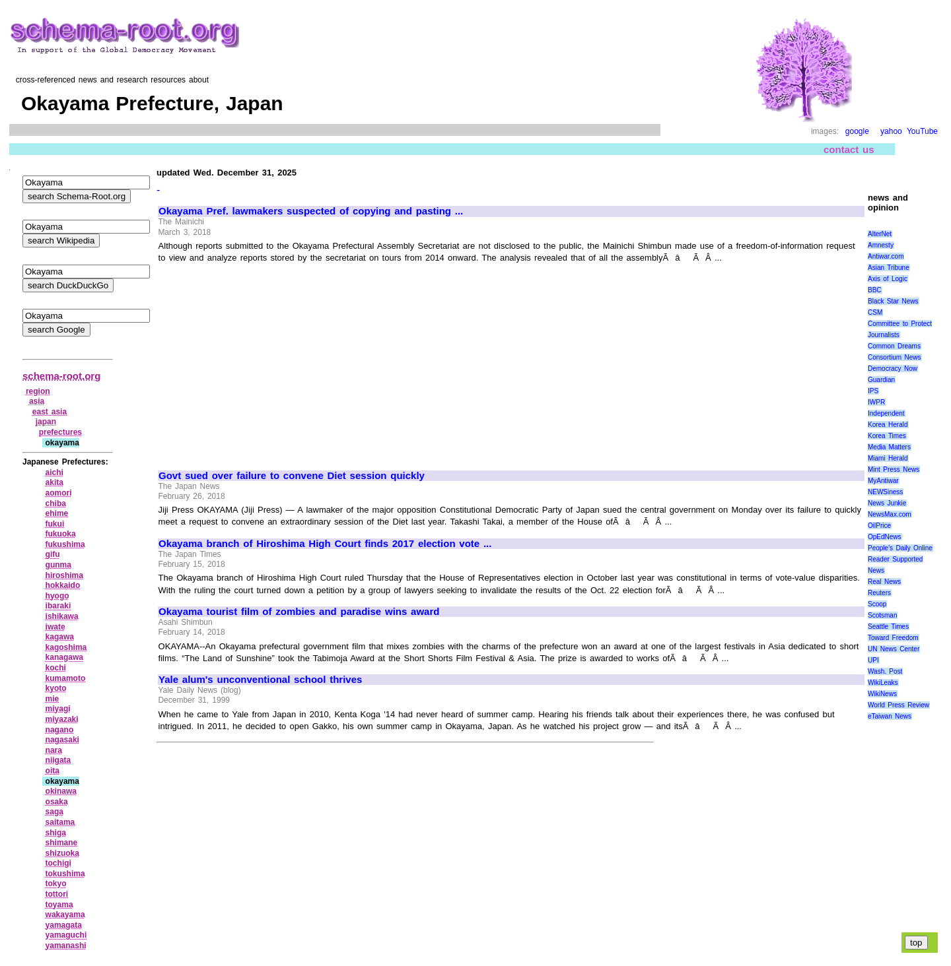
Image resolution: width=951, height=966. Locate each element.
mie (52, 698)
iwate (55, 626)
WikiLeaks (883, 682)
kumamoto (66, 678)
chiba (56, 503)
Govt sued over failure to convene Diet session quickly (291, 475)
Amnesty (881, 245)
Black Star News (893, 301)
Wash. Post (885, 671)
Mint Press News (893, 469)
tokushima (65, 873)
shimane (62, 842)
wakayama (65, 914)
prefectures (60, 432)
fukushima (65, 544)
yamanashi (66, 945)
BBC (875, 290)
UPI (873, 660)
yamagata (64, 925)
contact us (849, 149)
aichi (54, 472)
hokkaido (63, 585)
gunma (58, 564)
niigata (58, 760)
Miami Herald (888, 458)
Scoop (877, 604)
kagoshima (66, 647)
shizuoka (62, 853)
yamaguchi (66, 935)
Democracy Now (892, 368)
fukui (55, 524)
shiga (56, 832)
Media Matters (889, 447)
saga (54, 811)
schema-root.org (61, 375)
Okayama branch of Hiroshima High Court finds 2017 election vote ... (324, 543)
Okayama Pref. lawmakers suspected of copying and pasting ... (310, 211)
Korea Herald (888, 424)
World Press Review (898, 705)
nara (54, 750)
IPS (873, 391)
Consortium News (894, 357)
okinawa (61, 791)
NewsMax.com (889, 514)
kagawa (60, 636)
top (916, 943)
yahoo (891, 131)
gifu (53, 554)
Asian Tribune (888, 267)
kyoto (56, 688)
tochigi (58, 863)
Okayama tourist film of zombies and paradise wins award (298, 611)
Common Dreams (894, 346)
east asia (49, 411)
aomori (59, 493)
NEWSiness (885, 492)
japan (46, 421)
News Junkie (887, 503)
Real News (884, 581)
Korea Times (887, 435)
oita (52, 770)
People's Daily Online (900, 548)
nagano (60, 729)
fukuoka (61, 533)
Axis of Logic (887, 278)
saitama (60, 822)
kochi (56, 667)
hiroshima (64, 575)
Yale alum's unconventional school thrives (260, 679)
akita (54, 482)
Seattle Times (888, 626)
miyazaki (62, 719)
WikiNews (882, 693)
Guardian (881, 379)
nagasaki (62, 739)
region (38, 391)
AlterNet (880, 234)
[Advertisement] (269, 361)
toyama (59, 904)
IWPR (876, 402)
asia (36, 401)
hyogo (57, 595)
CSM (875, 312)
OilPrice (879, 525)
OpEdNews (884, 536)
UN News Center (893, 649)
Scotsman (882, 615)
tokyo (56, 883)
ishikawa (62, 616)
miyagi (58, 708)
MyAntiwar (883, 480)
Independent (886, 413)
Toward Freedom (893, 637)
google (857, 131)
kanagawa (64, 657)
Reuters (879, 592)
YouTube (922, 131)
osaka (57, 801)
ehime (57, 513)
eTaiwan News (889, 716)
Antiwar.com (885, 256)
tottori (57, 894)
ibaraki (58, 605)
